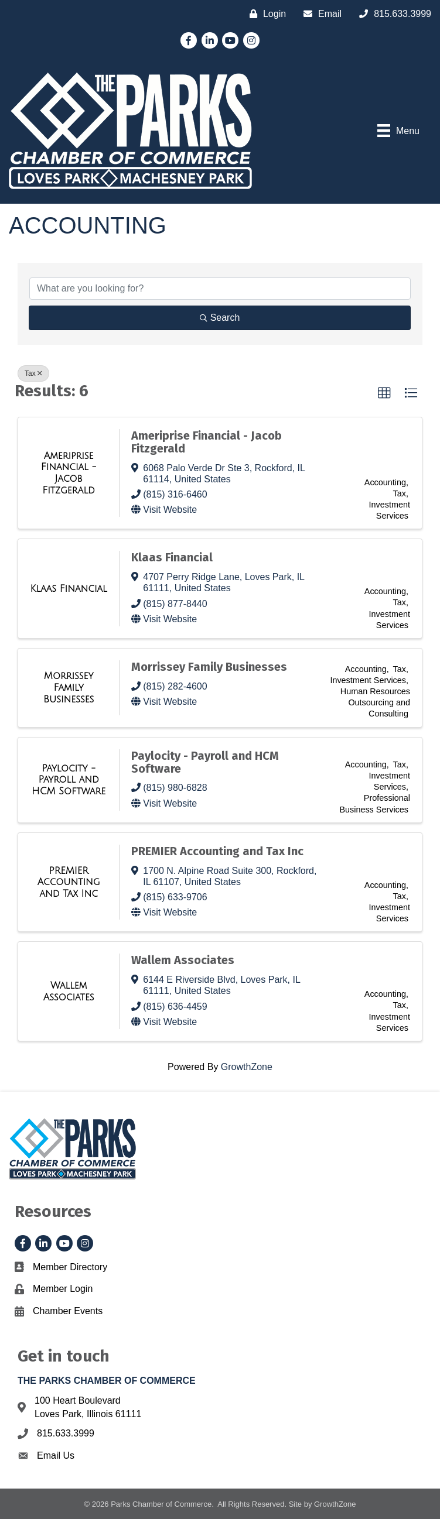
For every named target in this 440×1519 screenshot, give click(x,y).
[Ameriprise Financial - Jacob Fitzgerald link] (68, 473)
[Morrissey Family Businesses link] (68, 687)
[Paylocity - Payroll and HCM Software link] (68, 780)
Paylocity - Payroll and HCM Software (205, 762)
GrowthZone (246, 1067)
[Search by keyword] (220, 288)
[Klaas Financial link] (68, 589)
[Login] (265, 13)
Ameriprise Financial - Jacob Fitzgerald (206, 441)
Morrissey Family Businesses (209, 667)
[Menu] (398, 130)
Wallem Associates (182, 960)
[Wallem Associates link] (68, 991)
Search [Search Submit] (220, 318)
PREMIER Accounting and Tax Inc (217, 851)
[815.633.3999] (392, 13)
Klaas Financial (172, 557)
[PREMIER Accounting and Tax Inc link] (68, 882)
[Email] (320, 13)
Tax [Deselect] (33, 373)
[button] (384, 393)
